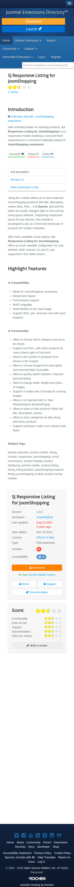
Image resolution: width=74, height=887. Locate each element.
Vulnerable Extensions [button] (18, 57)
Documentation (37, 592)
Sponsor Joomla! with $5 (20, 857)
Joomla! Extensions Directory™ (37, 12)
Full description (19, 172)
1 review (13, 92)
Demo (24, 584)
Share (47, 154)
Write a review (37, 645)
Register (56, 57)
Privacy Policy (42, 853)
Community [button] (11, 48)
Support (50, 584)
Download (33, 21)
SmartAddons (45, 517)
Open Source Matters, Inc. (40, 868)
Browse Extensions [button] (28, 40)
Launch (33, 29)
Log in (42, 57)
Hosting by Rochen (37, 884)
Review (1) (17, 179)
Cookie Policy (62, 853)
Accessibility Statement (17, 853)
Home (6, 40)
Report (33, 154)
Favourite (16, 154)
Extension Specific (22, 116)
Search (51, 40)
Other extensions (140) (24, 187)
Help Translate (46, 857)
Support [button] (31, 48)
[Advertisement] (37, 693)
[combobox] (48, 65)
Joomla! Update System (41, 574)
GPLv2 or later (45, 537)
